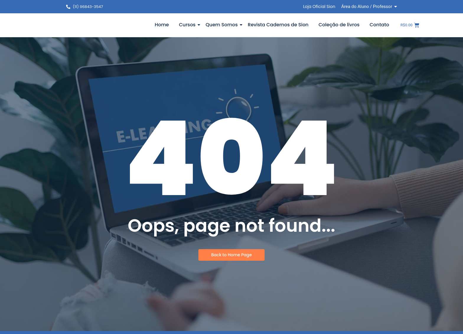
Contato (379, 24)
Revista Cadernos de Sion (278, 24)
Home (162, 24)
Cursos (188, 24)
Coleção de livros (339, 24)
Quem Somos (223, 24)
